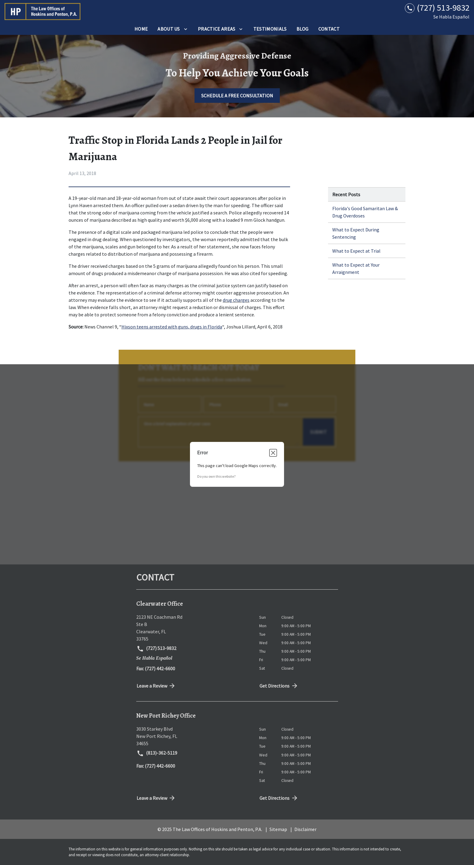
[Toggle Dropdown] (185, 29)
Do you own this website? (216, 476)
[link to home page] (42, 11)
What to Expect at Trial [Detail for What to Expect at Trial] (356, 251)
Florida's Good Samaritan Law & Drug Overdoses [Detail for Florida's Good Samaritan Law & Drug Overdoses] (365, 212)
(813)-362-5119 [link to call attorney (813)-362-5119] (157, 753)
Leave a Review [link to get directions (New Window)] (156, 685)
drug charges (236, 300)
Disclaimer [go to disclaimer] (305, 829)
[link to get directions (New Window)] (193, 627)
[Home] (141, 29)
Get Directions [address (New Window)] (278, 685)
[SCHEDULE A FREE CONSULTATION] (237, 95)
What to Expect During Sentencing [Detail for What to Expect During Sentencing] (355, 233)
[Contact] (329, 29)
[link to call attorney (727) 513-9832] (437, 7)
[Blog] (302, 29)
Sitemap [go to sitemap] (278, 829)
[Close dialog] (273, 452)
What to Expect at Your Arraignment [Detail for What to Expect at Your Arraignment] (356, 268)
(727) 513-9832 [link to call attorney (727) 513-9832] (157, 648)
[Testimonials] (270, 29)
